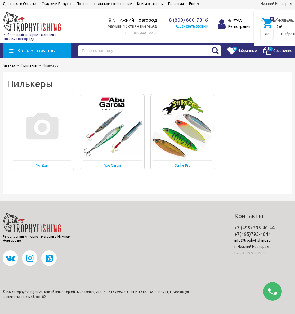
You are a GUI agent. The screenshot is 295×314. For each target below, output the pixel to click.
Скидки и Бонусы (56, 4)
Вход (237, 20)
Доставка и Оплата (19, 4)
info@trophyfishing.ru (252, 240)
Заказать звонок (194, 26)
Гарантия (176, 4)
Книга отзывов (150, 4)
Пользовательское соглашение (104, 4)
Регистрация (239, 26)
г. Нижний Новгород (134, 20)
